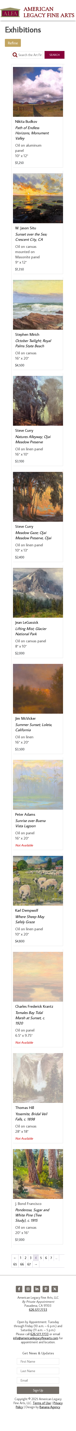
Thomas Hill (24, 1107)
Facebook (19, 1289)
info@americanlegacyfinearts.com (35, 1338)
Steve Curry (24, 430)
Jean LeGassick (26, 622)
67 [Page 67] (29, 1264)
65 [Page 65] (15, 1264)
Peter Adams (25, 814)
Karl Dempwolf (26, 910)
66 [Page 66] (22, 1264)
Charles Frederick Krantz (34, 1006)
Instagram (28, 1289)
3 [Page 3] (31, 1258)
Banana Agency (50, 1407)
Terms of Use (42, 1403)
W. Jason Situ (25, 227)
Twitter (54, 1289)
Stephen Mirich (27, 334)
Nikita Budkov (26, 121)
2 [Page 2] (25, 1258)
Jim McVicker (25, 718)
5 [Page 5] (41, 1258)
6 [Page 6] (46, 1258)
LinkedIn (37, 1289)
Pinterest (46, 1289)
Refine (13, 42)
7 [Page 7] (51, 1258)
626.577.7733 (38, 1310)
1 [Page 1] (20, 1258)
